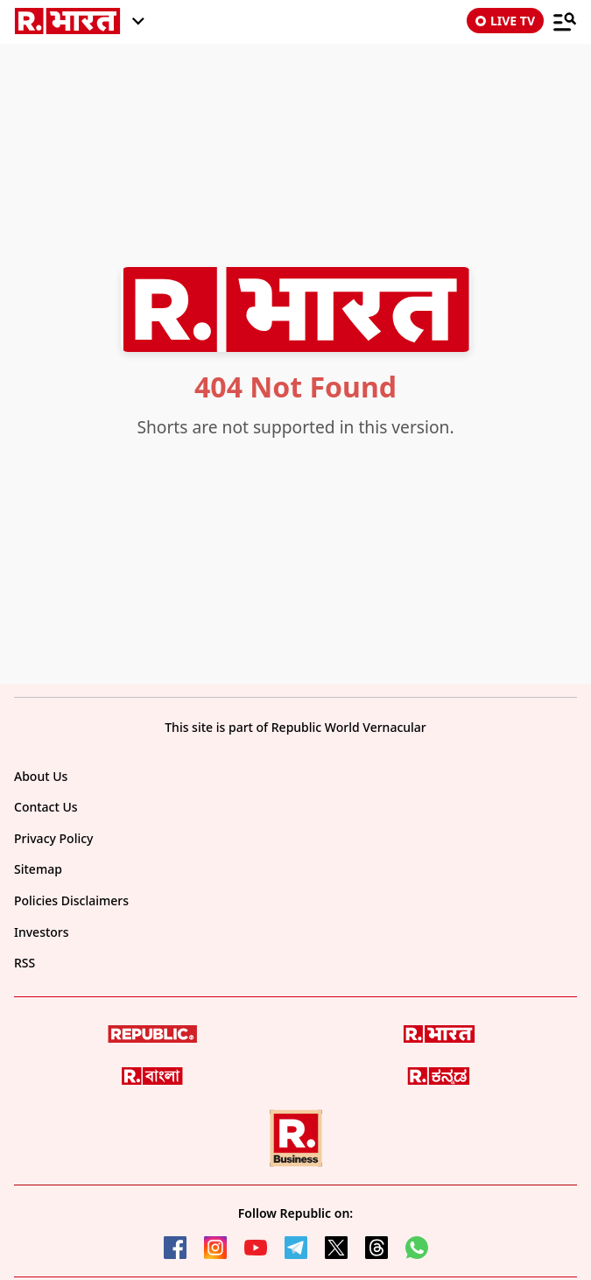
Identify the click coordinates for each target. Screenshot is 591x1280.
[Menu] (564, 21)
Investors (41, 932)
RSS (24, 962)
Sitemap (38, 869)
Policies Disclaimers (71, 900)
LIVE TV (505, 20)
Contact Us (46, 806)
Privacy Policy (53, 838)
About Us (40, 776)
